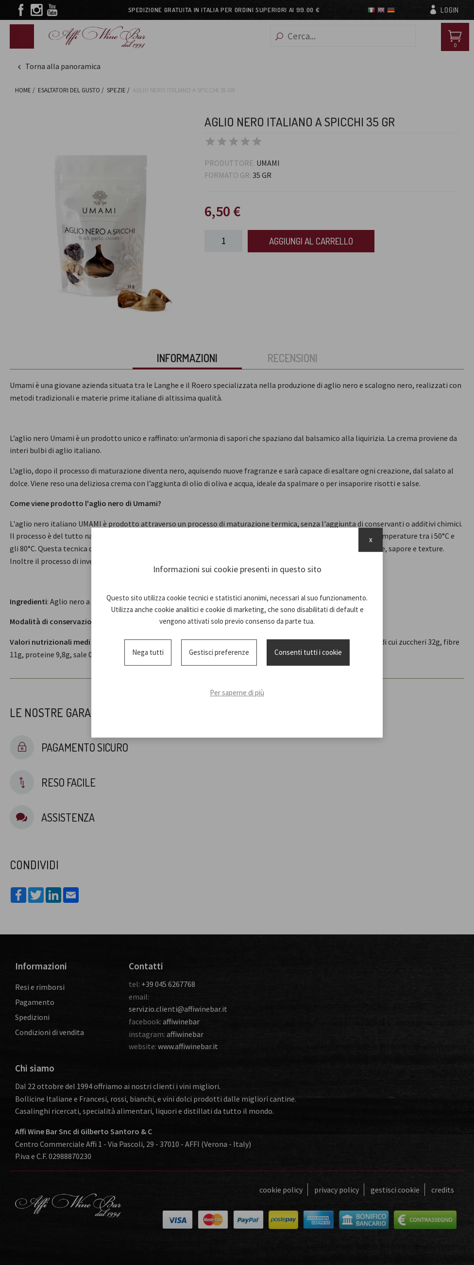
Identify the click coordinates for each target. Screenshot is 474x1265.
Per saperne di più (237, 692)
